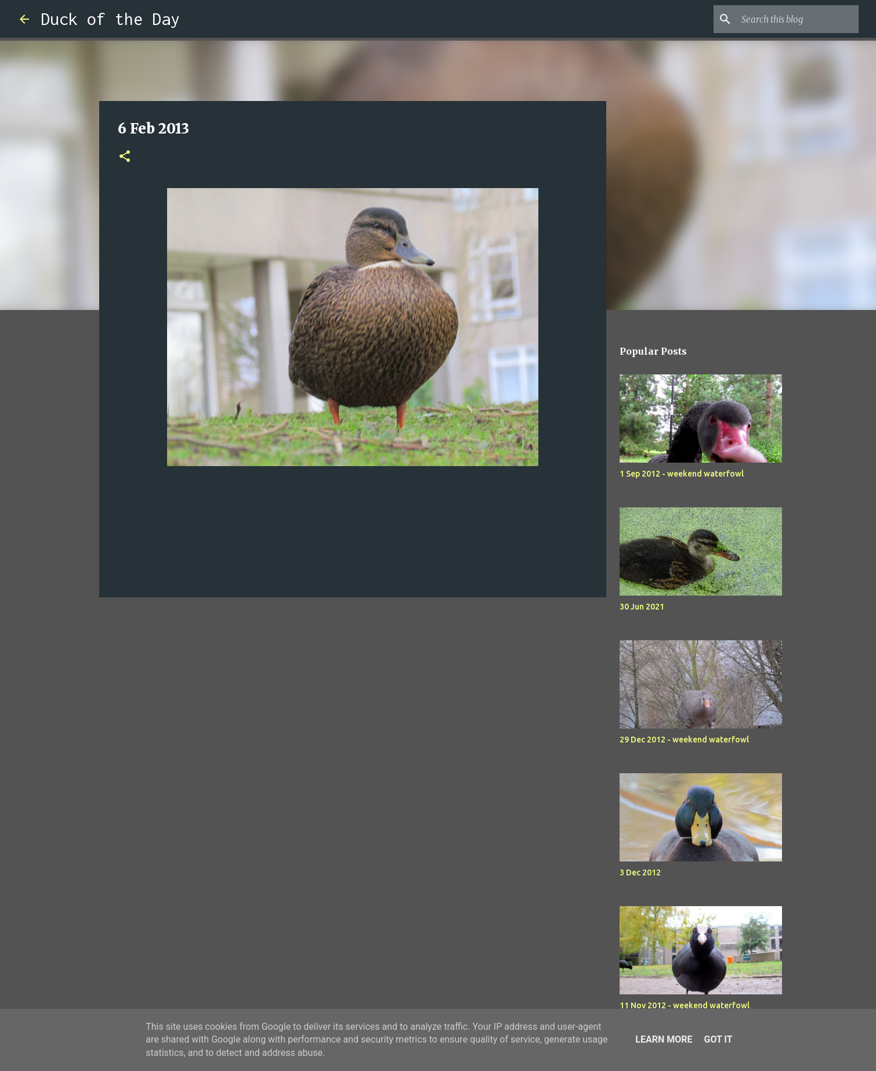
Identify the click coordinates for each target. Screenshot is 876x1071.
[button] (125, 157)
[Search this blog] (798, 19)
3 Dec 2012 (640, 872)
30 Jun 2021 (642, 606)
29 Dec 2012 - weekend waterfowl (684, 739)
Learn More (663, 1039)
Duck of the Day (110, 18)
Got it (718, 1039)
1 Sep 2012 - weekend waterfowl (682, 473)
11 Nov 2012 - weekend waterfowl (685, 1005)
